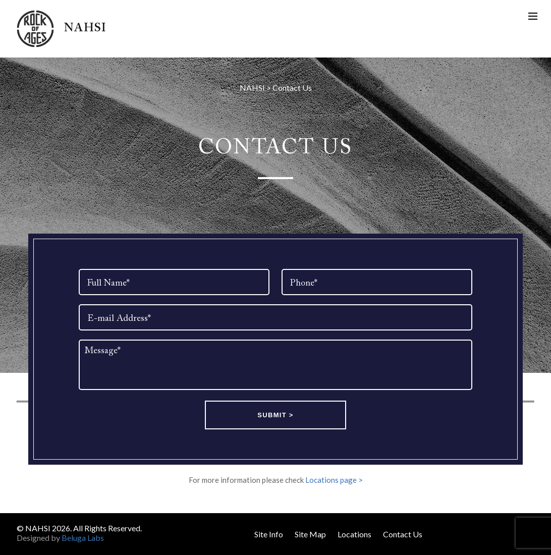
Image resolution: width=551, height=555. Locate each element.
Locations (354, 534)
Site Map (310, 534)
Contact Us (402, 534)
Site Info (268, 534)
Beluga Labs (83, 537)
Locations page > (334, 479)
